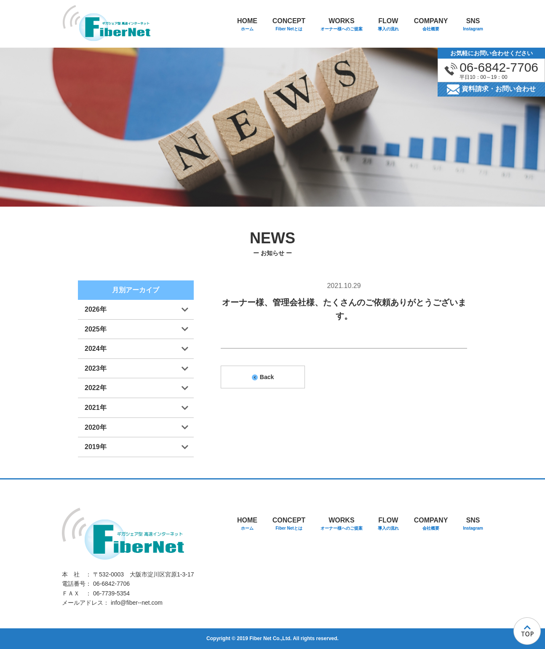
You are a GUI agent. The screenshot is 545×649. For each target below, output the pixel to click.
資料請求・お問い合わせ (491, 89)
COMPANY (431, 25)
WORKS (342, 25)
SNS (473, 25)
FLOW (388, 25)
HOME (247, 25)
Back (263, 377)
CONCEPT (288, 25)
